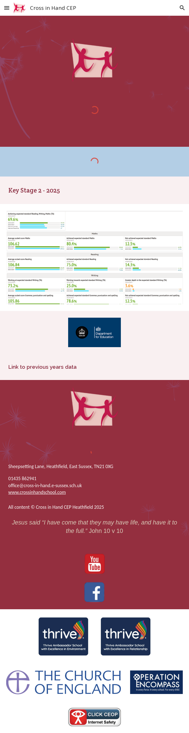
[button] (6, 7)
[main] (94, 190)
